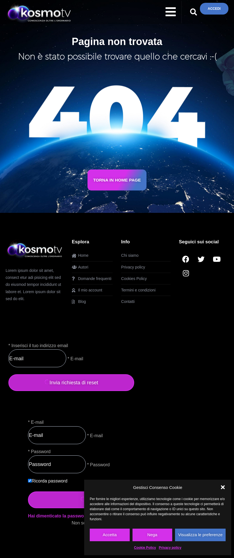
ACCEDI (214, 8)
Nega (152, 534)
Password (41, 451)
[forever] (30, 480)
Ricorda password (49, 481)
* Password (98, 464)
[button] (223, 487)
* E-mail (74, 358)
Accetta (110, 534)
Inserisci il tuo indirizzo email (39, 345)
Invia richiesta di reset (71, 382)
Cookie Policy (145, 547)
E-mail (37, 422)
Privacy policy (170, 547)
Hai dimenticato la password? (59, 516)
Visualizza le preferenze (200, 534)
